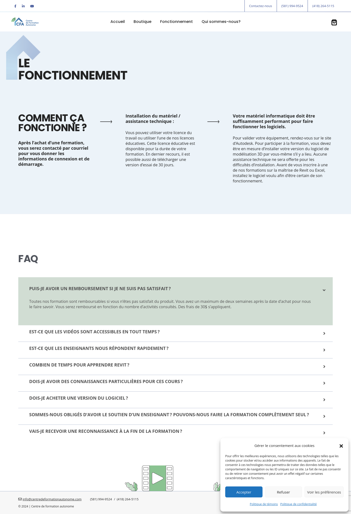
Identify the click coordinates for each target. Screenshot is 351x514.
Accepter (243, 492)
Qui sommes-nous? (221, 21)
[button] (341, 445)
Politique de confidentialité (298, 504)
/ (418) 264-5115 (125, 499)
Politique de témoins (264, 504)
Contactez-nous (260, 6)
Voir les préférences (324, 492)
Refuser (283, 492)
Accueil (117, 21)
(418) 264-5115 (323, 6)
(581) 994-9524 (292, 6)
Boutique (142, 21)
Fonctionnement (176, 21)
